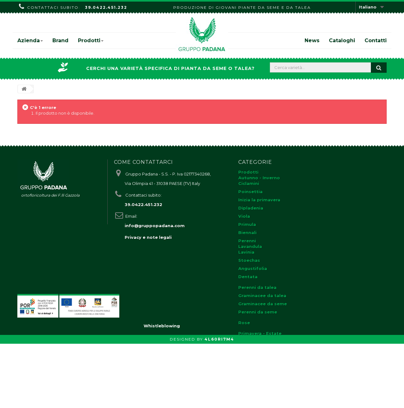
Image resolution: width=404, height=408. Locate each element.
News (312, 40)
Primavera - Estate (260, 333)
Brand (60, 40)
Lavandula (250, 246)
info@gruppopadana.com (155, 225)
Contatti (376, 40)
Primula (247, 224)
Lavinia (246, 252)
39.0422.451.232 (106, 7)
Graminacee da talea (262, 295)
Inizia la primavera (259, 199)
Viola (244, 216)
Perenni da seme (257, 311)
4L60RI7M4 (219, 403)
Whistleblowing (162, 390)
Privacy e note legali (148, 237)
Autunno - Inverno (259, 177)
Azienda (30, 40)
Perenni (247, 240)
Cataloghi (342, 40)
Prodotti (91, 40)
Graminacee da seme (262, 303)
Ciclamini (248, 183)
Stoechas (249, 260)
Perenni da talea (257, 287)
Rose (244, 322)
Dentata (248, 276)
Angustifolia (252, 268)
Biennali (247, 232)
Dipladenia (250, 207)
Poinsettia (250, 191)
